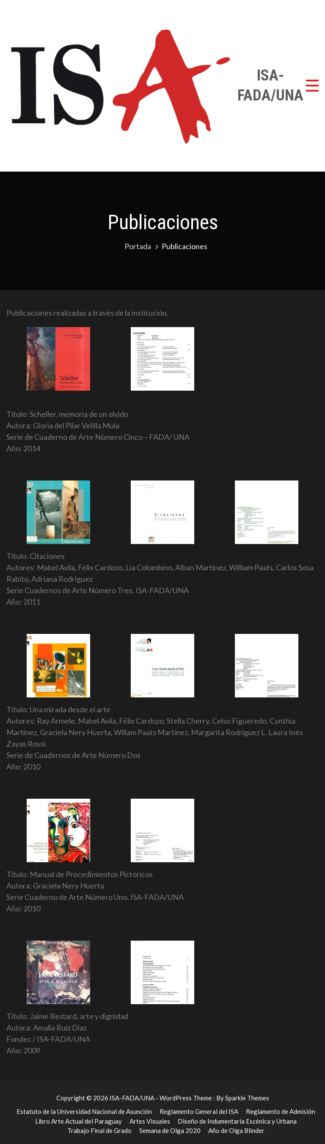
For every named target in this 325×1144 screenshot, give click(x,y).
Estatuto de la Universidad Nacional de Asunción (84, 1111)
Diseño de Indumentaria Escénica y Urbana (237, 1121)
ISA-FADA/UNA (270, 85)
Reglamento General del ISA (199, 1111)
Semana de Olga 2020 (170, 1130)
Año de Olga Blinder (236, 1130)
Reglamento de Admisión (280, 1111)
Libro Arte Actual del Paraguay (78, 1121)
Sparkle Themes (247, 1098)
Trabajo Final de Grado (99, 1130)
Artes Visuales (149, 1121)
